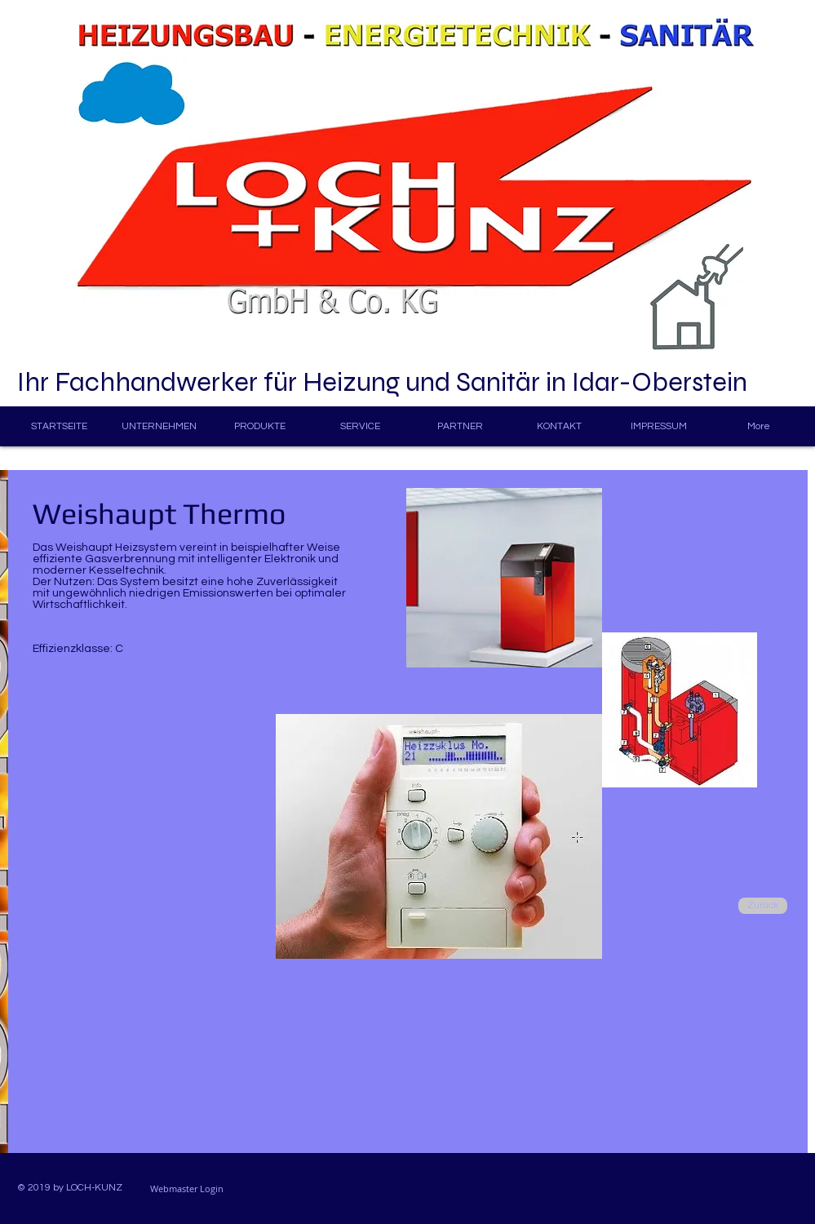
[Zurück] (762, 906)
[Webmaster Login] (187, 1189)
